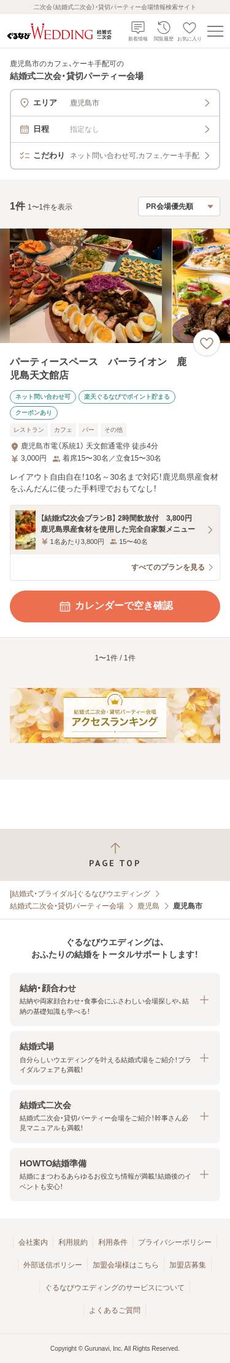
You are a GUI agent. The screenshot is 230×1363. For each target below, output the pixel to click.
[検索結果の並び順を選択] (179, 206)
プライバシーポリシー (175, 1242)
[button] (115, 999)
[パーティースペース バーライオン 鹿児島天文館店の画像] (115, 285)
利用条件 (113, 1242)
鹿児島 (148, 906)
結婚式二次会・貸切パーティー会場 (67, 906)
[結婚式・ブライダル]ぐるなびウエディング (80, 893)
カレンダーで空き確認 (115, 606)
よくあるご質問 (114, 1310)
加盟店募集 (187, 1265)
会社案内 (33, 1242)
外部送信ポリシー (52, 1265)
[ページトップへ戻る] (115, 855)
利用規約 (73, 1242)
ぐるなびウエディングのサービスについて (115, 1287)
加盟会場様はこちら (126, 1265)
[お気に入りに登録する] (206, 343)
